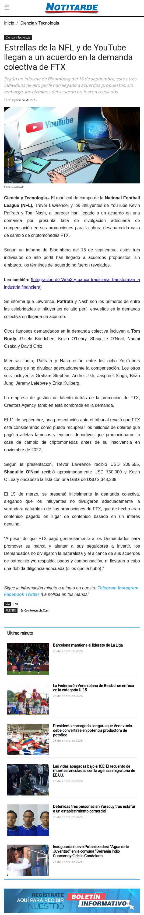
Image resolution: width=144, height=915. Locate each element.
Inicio (9, 23)
